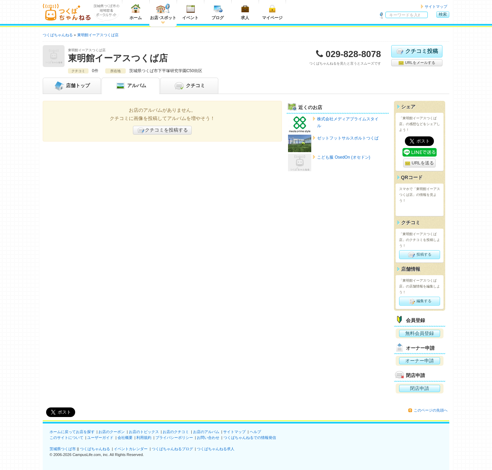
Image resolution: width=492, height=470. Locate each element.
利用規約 (143, 437)
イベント (190, 11)
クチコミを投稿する (162, 130)
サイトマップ (436, 6)
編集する (419, 301)
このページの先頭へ (431, 410)
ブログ (217, 11)
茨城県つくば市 (63, 449)
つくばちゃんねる (95, 449)
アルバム (130, 85)
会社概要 (125, 437)
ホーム (135, 11)
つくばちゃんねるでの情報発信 (249, 437)
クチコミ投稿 (417, 51)
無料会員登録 (419, 333)
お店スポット (163, 11)
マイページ (272, 11)
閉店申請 (419, 388)
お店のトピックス (144, 432)
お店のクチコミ (176, 432)
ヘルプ (255, 432)
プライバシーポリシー (174, 437)
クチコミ (189, 85)
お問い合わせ (208, 437)
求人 (245, 11)
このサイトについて (66, 437)
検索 (443, 14)
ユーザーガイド (100, 437)
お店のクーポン (111, 432)
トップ (72, 85)
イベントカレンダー (131, 449)
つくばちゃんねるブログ (172, 449)
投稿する (419, 255)
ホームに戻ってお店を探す (72, 432)
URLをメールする (416, 63)
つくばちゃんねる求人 (215, 449)
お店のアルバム (206, 432)
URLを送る (419, 163)
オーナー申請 (419, 360)
